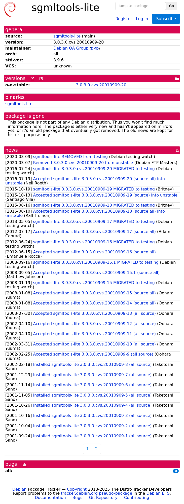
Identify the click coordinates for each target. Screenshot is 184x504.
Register (124, 18)
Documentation (50, 497)
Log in (142, 18)
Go (171, 6)
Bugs (77, 497)
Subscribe (166, 18)
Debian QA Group (70, 48)
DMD (95, 48)
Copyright (77, 489)
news (11, 150)
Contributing (136, 497)
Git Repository (103, 497)
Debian (19, 489)
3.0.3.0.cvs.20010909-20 (101, 85)
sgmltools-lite (67, 36)
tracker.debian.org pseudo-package (96, 493)
